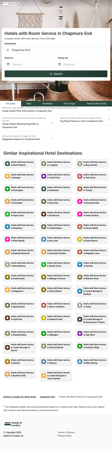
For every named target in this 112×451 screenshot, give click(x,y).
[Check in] (34, 64)
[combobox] (56, 50)
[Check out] (85, 64)
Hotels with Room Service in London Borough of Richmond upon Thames (94, 319)
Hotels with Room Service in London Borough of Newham (94, 291)
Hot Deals (10, 103)
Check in (8, 58)
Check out (63, 58)
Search (56, 74)
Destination (10, 43)
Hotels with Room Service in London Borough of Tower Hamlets (58, 376)
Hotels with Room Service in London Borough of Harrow (22, 347)
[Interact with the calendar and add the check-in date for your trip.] (8, 64)
